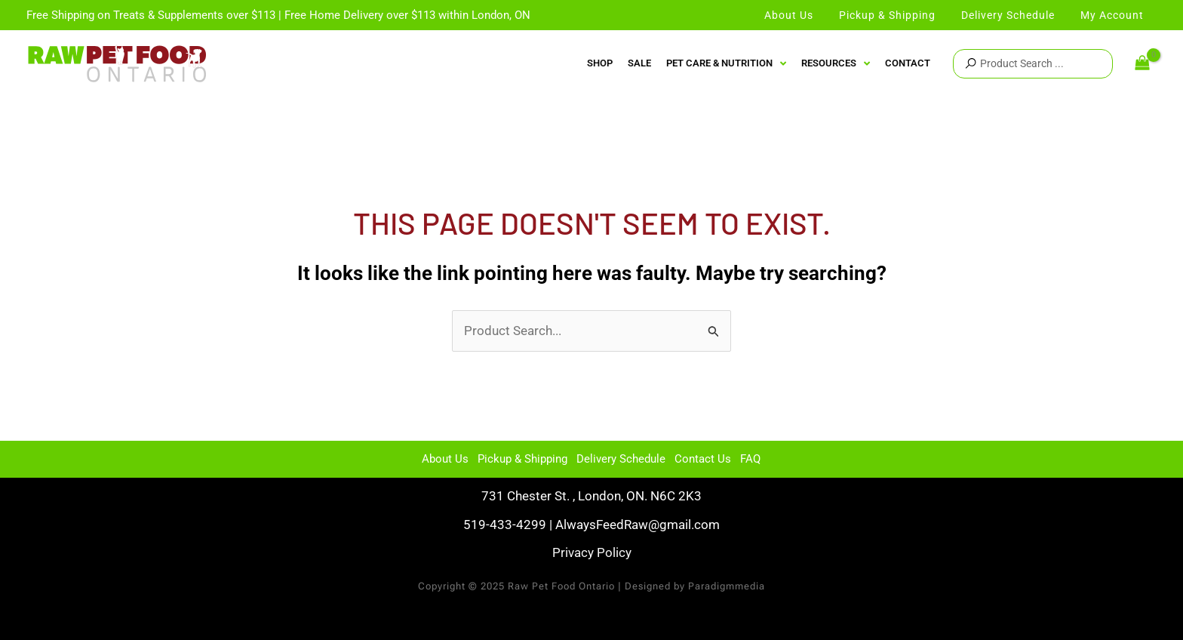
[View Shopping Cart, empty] (1142, 64)
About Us (445, 459)
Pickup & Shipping (522, 459)
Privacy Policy (591, 552)
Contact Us (702, 459)
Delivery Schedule (620, 459)
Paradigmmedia (726, 586)
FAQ (750, 459)
